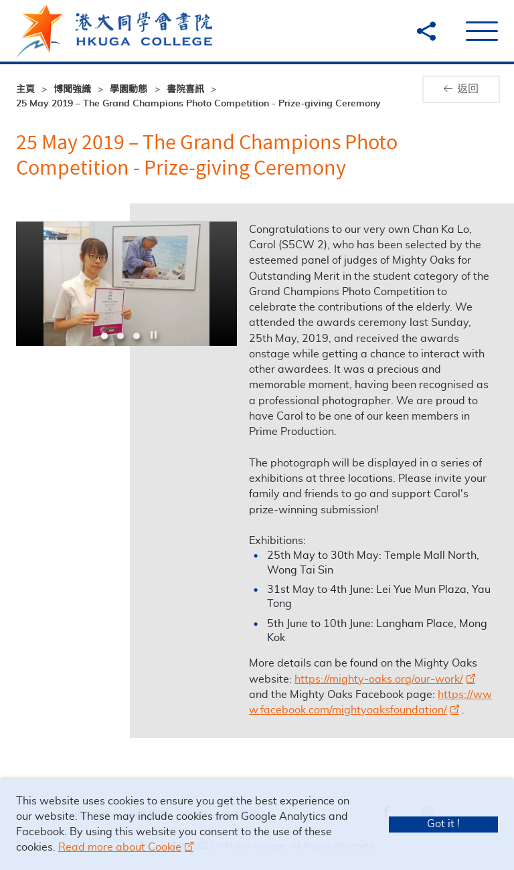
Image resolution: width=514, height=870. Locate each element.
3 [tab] (136, 336)
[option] (126, 284)
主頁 (25, 89)
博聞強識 (72, 89)
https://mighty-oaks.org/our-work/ (384, 679)
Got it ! (443, 823)
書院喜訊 (185, 89)
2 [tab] (120, 336)
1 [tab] (104, 336)
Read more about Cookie (119, 847)
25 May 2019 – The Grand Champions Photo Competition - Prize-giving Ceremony (198, 103)
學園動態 (128, 89)
